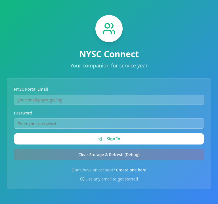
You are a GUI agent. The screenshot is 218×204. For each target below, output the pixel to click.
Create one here (131, 170)
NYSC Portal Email (31, 89)
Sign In (109, 138)
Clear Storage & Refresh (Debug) (109, 154)
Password (23, 113)
